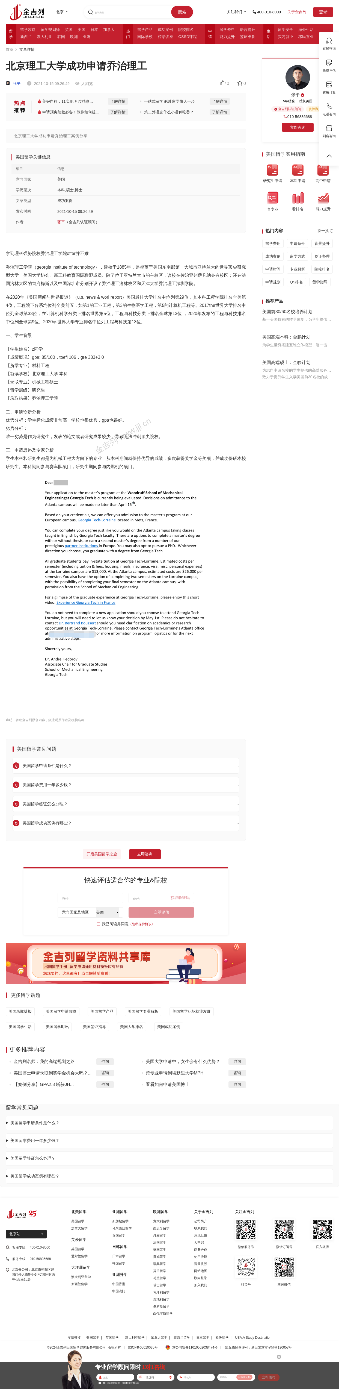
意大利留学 (161, 1221)
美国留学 (77, 1221)
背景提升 (322, 243)
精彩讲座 (165, 36)
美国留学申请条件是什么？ (35, 1122)
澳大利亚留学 (81, 1277)
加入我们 (200, 1285)
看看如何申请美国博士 (167, 1084)
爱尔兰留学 (79, 1256)
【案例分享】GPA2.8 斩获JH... (44, 1084)
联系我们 (200, 1228)
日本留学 (118, 1256)
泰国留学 (118, 1235)
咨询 (105, 1061)
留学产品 (145, 29)
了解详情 (118, 101)
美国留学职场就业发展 (192, 1011)
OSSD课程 (187, 36)
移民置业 (306, 36)
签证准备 (247, 36)
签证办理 (322, 256)
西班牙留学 (161, 1228)
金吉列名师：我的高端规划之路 (44, 1061)
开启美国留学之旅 (102, 854)
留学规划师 (50, 29)
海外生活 (306, 29)
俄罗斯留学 (161, 1306)
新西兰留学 (79, 1284)
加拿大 (109, 29)
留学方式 (297, 256)
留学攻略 (27, 29)
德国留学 (159, 1250)
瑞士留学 (159, 1285)
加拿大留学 (79, 1228)
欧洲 (74, 36)
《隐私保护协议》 (142, 924)
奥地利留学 (161, 1299)
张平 (13, 83)
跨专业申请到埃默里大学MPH (175, 1073)
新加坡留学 (120, 1221)
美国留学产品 (102, 1011)
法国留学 (159, 1242)
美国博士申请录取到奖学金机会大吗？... (52, 1073)
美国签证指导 (94, 1026)
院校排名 (186, 29)
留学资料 (227, 29)
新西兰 (26, 36)
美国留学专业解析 (143, 1011)
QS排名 (296, 282)
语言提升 (247, 29)
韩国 (61, 36)
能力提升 (227, 36)
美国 (81, 29)
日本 (94, 29)
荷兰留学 (159, 1278)
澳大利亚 (44, 36)
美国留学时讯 (57, 1026)
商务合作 (200, 1250)
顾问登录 (200, 1278)
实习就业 (285, 36)
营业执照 (200, 1264)
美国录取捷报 (20, 1011)
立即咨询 (145, 854)
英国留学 (77, 1249)
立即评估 (161, 912)
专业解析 (297, 269)
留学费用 (273, 243)
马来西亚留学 (122, 1228)
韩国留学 (118, 1263)
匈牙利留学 (161, 1292)
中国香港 (118, 1284)
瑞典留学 (159, 1264)
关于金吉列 (297, 12)
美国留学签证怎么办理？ (32, 1158)
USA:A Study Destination (253, 1338)
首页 (9, 49)
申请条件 (297, 243)
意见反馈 (200, 1235)
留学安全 (285, 29)
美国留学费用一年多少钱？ (35, 1140)
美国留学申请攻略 (61, 1011)
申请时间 (273, 269)
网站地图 (200, 1271)
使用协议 (200, 1257)
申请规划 (273, 282)
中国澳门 (118, 1291)
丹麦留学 (159, 1235)
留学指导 (320, 282)
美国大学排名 (131, 1026)
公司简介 (200, 1221)
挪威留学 (159, 1257)
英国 (69, 29)
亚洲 (87, 36)
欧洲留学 (222, 1338)
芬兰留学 (159, 1271)
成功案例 (165, 29)
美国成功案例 (168, 1026)
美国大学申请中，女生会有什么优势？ (183, 1061)
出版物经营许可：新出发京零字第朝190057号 (258, 1347)
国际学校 (145, 36)
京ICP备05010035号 (142, 1347)
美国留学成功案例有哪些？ (35, 1176)
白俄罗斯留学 (163, 1313)
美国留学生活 (20, 1026)
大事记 (199, 1242)
